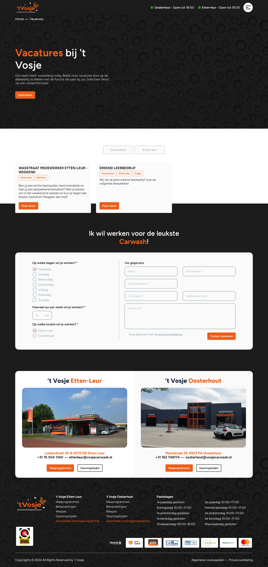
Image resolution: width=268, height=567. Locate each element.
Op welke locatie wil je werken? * (55, 324)
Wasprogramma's (60, 468)
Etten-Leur (45, 331)
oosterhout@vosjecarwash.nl (208, 457)
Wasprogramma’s (67, 502)
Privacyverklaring (241, 560)
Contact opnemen (221, 336)
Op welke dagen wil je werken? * (55, 263)
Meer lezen (28, 205)
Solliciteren (25, 95)
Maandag (44, 269)
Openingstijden (90, 468)
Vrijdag (43, 290)
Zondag (43, 300)
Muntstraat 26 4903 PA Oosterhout (193, 453)
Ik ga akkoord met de (156, 334)
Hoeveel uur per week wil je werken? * (59, 307)
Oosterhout (46, 336)
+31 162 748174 (167, 457)
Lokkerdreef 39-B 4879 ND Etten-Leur (75, 453)
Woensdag (45, 279)
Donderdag (46, 284)
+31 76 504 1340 (50, 457)
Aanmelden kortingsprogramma (77, 521)
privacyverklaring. (170, 334)
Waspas (61, 511)
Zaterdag (44, 295)
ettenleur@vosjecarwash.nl (90, 457)
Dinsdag (43, 274)
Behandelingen (66, 507)
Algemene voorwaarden (207, 560)
